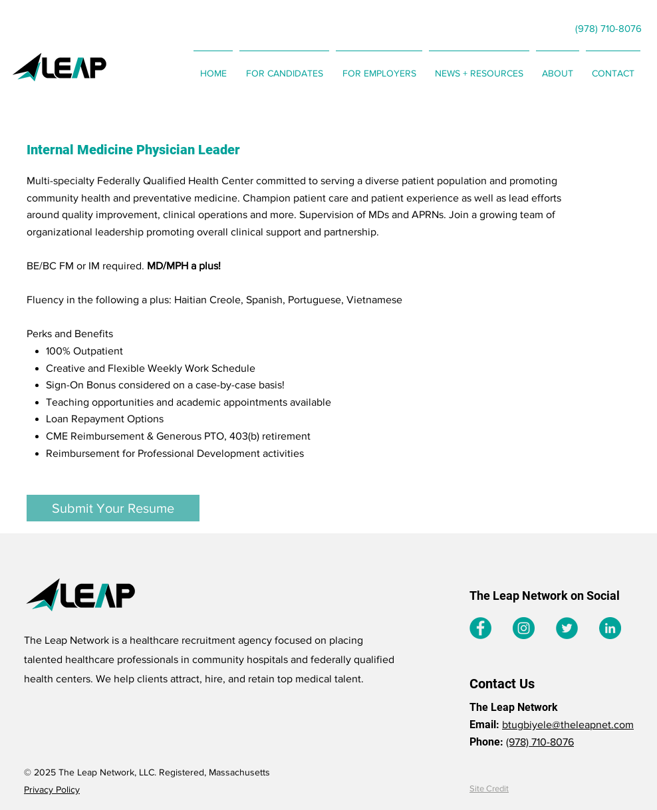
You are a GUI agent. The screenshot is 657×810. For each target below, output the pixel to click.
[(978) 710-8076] (608, 28)
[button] (284, 67)
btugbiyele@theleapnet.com (568, 724)
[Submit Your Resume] (113, 508)
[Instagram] (524, 628)
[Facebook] (480, 628)
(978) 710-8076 (540, 741)
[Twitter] (567, 628)
